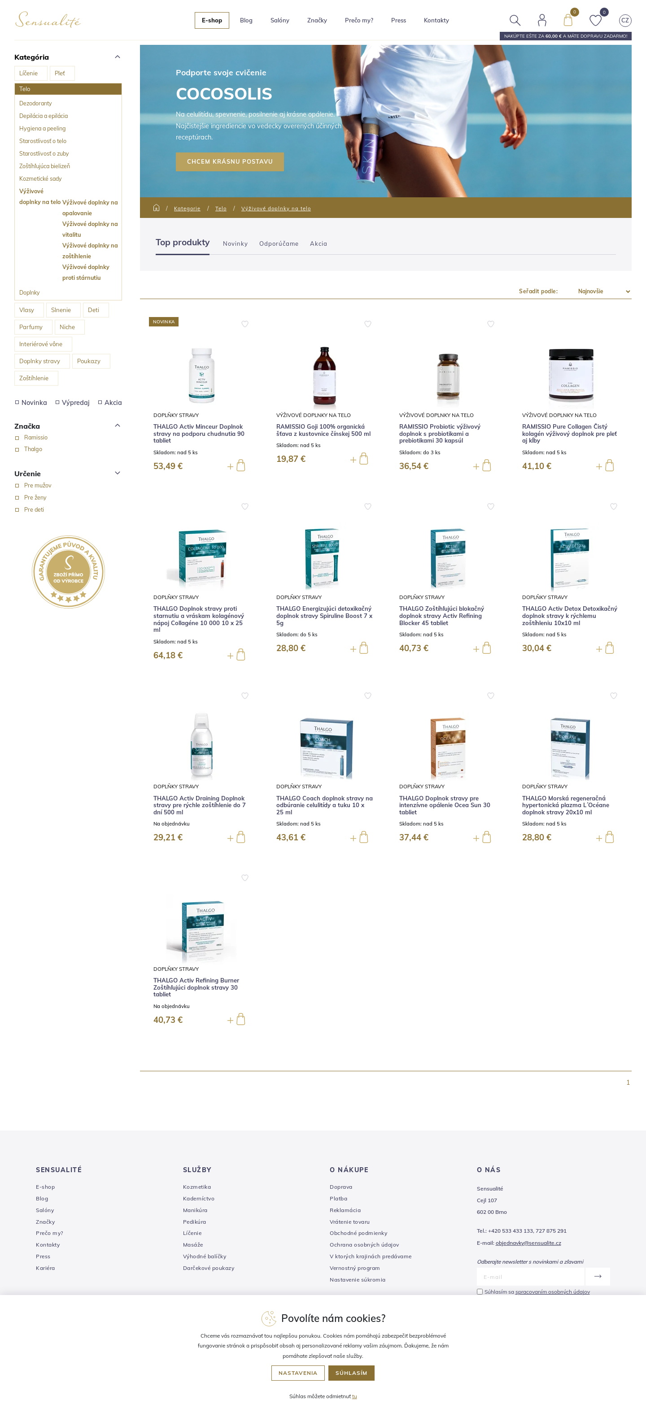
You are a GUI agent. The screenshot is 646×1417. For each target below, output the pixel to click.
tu (354, 1396)
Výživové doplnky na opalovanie (90, 208)
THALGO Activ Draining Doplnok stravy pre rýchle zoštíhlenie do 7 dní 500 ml (199, 805)
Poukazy (88, 361)
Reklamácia (345, 1210)
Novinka (31, 403)
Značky (317, 20)
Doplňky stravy (176, 415)
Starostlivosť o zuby (44, 153)
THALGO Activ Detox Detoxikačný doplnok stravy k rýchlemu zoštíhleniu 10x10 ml (569, 615)
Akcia (110, 403)
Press (398, 20)
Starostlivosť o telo (42, 140)
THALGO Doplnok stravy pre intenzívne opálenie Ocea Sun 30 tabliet (444, 805)
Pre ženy (35, 497)
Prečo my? (359, 20)
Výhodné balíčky (205, 1256)
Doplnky (29, 292)
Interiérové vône (40, 344)
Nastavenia (298, 1372)
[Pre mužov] (17, 485)
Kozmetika (197, 1186)
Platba (338, 1198)
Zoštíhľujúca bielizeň (44, 166)
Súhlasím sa (537, 1291)
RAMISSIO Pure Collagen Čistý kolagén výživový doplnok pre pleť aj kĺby (569, 433)
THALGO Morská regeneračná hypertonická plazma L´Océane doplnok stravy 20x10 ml (565, 805)
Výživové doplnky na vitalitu (90, 229)
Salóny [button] (280, 20)
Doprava (341, 1186)
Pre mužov (38, 485)
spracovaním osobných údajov (552, 1291)
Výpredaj (73, 403)
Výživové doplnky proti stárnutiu (85, 272)
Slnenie (61, 309)
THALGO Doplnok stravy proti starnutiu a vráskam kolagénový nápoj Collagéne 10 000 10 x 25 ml (198, 619)
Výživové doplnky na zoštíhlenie (90, 251)
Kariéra (45, 1268)
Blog (246, 20)
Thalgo (33, 448)
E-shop (45, 1186)
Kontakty (436, 20)
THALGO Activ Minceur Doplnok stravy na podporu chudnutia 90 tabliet (198, 433)
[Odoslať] (597, 1277)
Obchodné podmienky (358, 1233)
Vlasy (26, 309)
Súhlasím (351, 1372)
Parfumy (31, 326)
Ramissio (36, 437)
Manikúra (195, 1210)
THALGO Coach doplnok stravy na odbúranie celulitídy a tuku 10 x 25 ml (324, 805)
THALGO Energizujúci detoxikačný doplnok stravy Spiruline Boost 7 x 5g (324, 615)
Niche (67, 326)
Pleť (60, 73)
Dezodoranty (35, 103)
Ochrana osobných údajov (364, 1244)
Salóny (45, 1210)
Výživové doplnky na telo (40, 196)
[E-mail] (531, 1277)
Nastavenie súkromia (358, 1279)
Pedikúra (194, 1221)
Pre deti (34, 509)
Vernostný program (355, 1268)
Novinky (235, 243)
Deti (93, 309)
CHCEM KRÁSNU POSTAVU (230, 161)
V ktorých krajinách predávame (371, 1256)
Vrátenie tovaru (350, 1221)
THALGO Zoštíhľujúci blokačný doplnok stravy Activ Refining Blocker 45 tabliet (441, 615)
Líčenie (28, 73)
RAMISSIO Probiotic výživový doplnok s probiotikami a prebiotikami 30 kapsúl (439, 433)
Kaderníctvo (199, 1198)
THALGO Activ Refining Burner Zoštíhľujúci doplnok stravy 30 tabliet (196, 987)
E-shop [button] (212, 20)
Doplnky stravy (39, 361)
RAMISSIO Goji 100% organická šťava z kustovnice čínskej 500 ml (323, 430)
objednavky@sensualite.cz (528, 1242)
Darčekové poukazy (209, 1268)
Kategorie (187, 208)
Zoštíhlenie (33, 378)
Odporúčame (279, 243)
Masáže (193, 1244)
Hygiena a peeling (42, 128)
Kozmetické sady (40, 178)
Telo (24, 88)
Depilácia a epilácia (43, 115)
